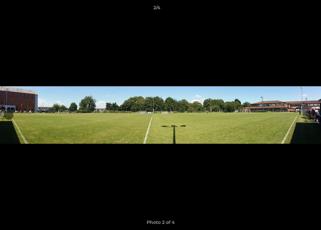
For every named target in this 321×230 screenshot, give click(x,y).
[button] (294, 9)
